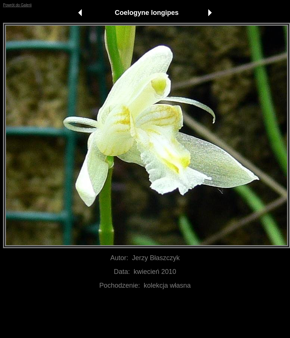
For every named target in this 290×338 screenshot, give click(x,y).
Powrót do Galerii (17, 5)
